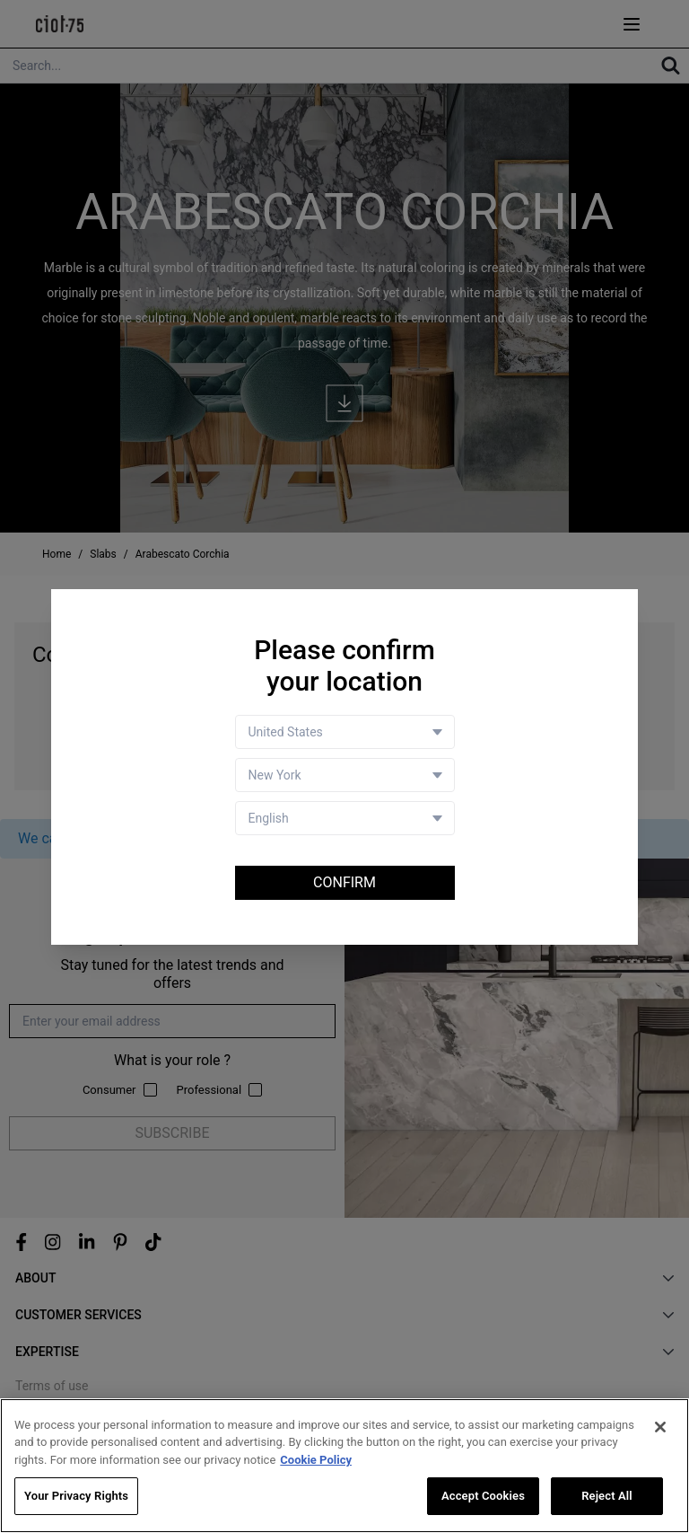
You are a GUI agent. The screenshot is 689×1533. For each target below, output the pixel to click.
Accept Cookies (483, 1496)
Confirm (344, 882)
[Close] (660, 1427)
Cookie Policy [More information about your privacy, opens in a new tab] (316, 1460)
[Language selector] (345, 818)
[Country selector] (345, 732)
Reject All (606, 1496)
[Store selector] (345, 775)
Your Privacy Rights (76, 1496)
